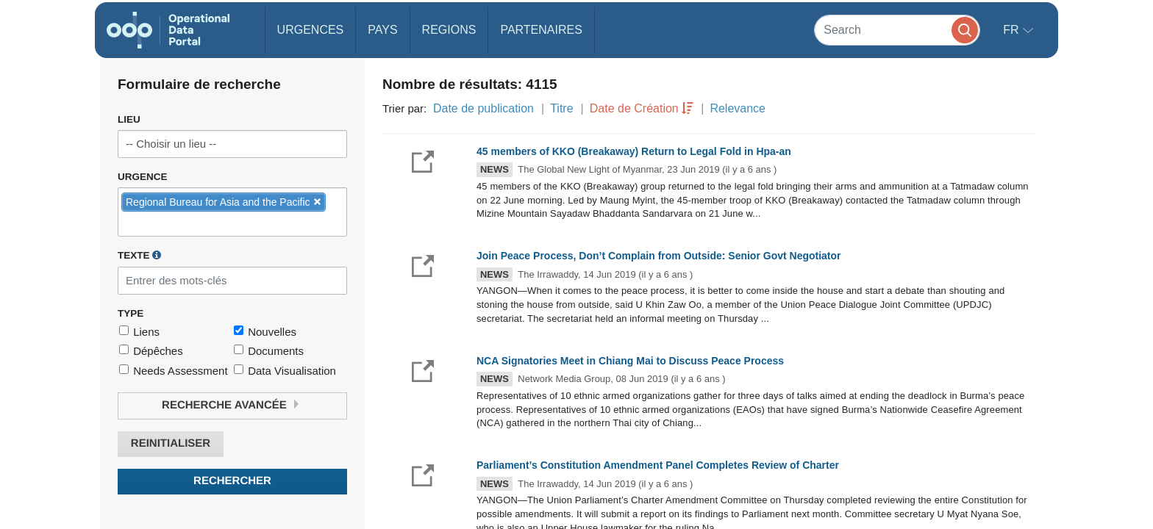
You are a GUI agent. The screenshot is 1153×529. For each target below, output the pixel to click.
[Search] (897, 30)
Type (130, 313)
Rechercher (232, 481)
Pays (382, 30)
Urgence (143, 176)
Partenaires (541, 30)
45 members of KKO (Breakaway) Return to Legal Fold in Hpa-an (633, 151)
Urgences (310, 30)
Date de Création (634, 108)
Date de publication (483, 108)
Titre (561, 108)
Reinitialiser (170, 443)
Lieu (129, 119)
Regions (449, 30)
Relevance (737, 108)
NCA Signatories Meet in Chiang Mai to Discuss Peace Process (630, 361)
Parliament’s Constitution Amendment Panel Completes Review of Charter (657, 465)
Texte (139, 255)
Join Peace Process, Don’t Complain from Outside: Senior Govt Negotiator (658, 256)
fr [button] (1012, 30)
